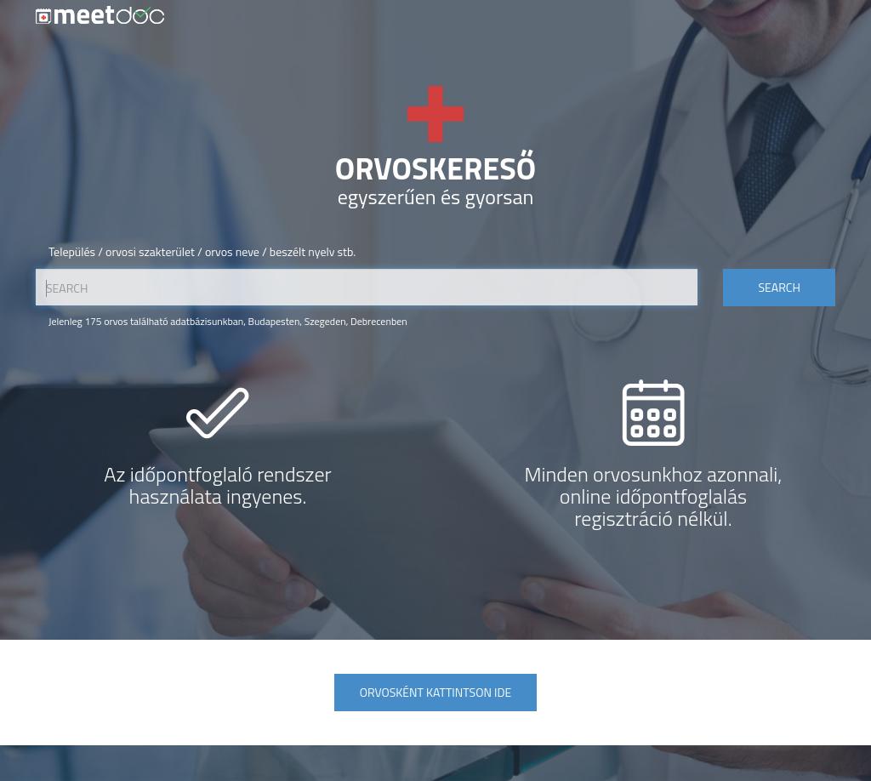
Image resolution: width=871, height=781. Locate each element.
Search (779, 287)
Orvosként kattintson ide (435, 692)
